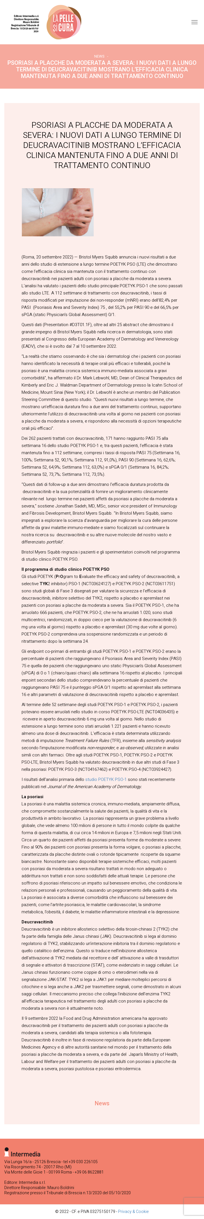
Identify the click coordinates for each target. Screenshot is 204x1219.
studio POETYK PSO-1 (106, 779)
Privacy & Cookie (133, 1212)
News (99, 56)
